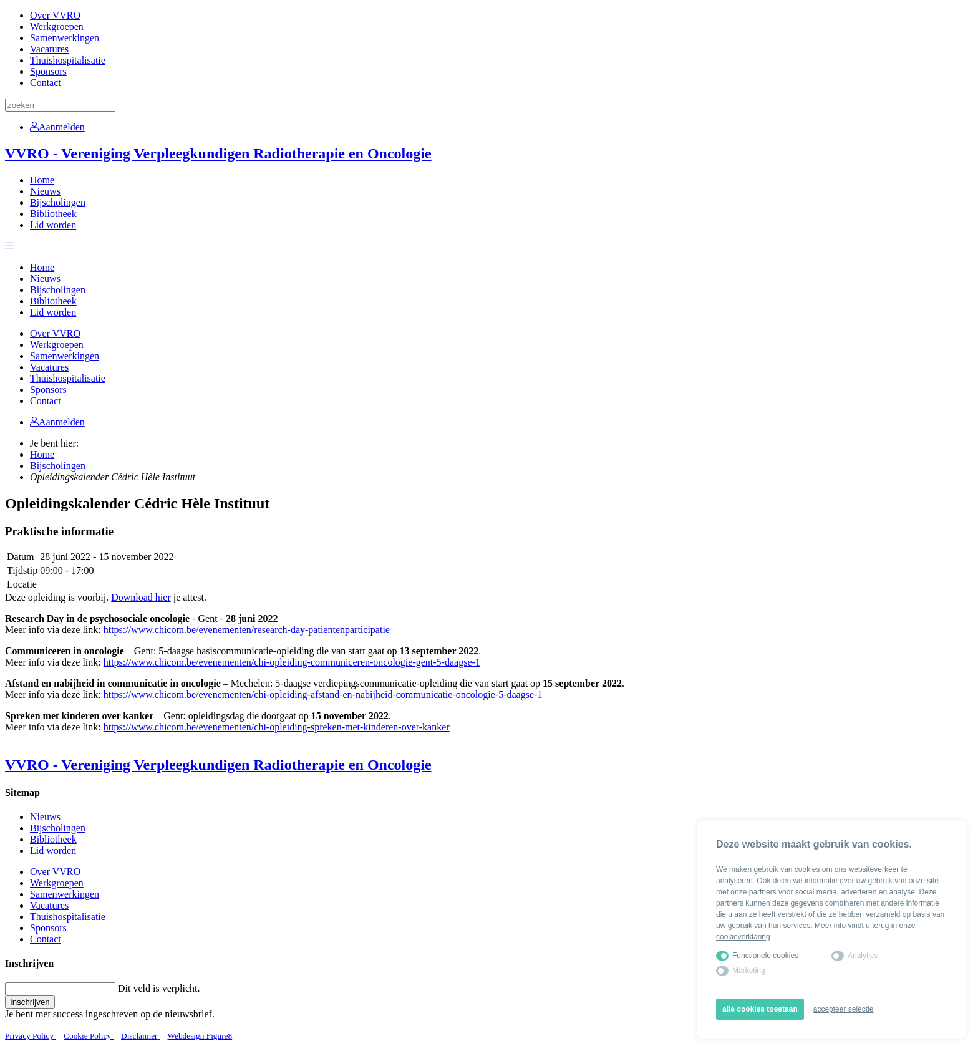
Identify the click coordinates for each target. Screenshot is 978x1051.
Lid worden (53, 225)
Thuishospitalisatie (67, 60)
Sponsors (48, 71)
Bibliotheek (53, 213)
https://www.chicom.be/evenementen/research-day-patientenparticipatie (247, 629)
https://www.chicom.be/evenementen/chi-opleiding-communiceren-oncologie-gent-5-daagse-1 (292, 662)
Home (42, 180)
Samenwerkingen (64, 37)
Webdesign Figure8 (200, 1035)
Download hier (141, 597)
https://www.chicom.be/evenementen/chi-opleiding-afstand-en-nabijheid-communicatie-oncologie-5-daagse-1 (323, 694)
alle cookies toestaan (760, 1009)
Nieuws (45, 191)
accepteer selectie (843, 1009)
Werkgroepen (57, 26)
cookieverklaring (743, 936)
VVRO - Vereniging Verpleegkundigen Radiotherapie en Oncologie (218, 153)
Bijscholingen (57, 202)
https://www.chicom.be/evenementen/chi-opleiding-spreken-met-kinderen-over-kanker (277, 727)
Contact (45, 82)
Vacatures (49, 49)
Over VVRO (55, 15)
